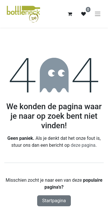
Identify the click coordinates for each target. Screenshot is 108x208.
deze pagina (83, 145)
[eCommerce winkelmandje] (69, 14)
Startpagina (54, 200)
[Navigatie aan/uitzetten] (98, 14)
